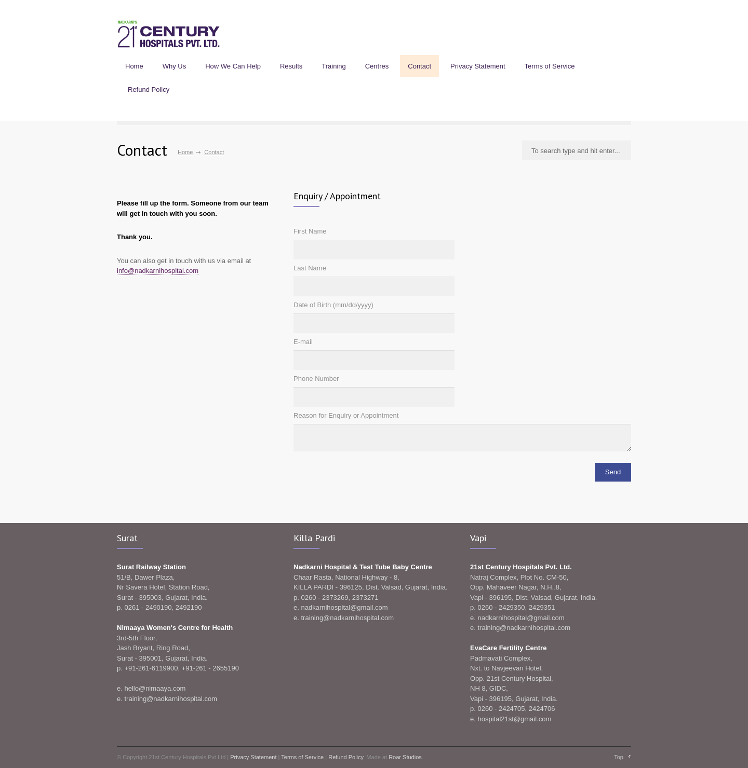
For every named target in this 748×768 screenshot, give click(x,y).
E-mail (303, 341)
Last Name (309, 268)
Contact (419, 66)
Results (291, 66)
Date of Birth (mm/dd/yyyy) (333, 304)
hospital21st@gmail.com (514, 719)
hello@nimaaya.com (154, 688)
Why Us (174, 66)
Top (618, 757)
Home (134, 66)
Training (333, 66)
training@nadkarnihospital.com (170, 699)
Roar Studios (405, 757)
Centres (377, 66)
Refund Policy (148, 89)
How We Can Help (233, 66)
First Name (310, 231)
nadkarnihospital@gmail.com (344, 607)
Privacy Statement (477, 66)
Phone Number (316, 378)
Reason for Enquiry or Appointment (345, 415)
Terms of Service (550, 66)
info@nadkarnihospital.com (157, 271)
